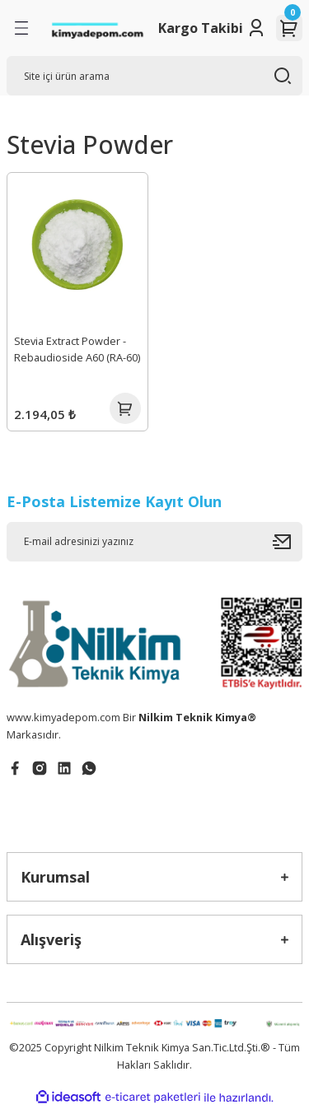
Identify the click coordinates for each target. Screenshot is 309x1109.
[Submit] (287, 541)
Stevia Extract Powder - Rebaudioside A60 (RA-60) (77, 349)
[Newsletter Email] (154, 541)
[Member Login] (256, 28)
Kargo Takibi (200, 28)
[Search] (154, 76)
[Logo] (97, 28)
